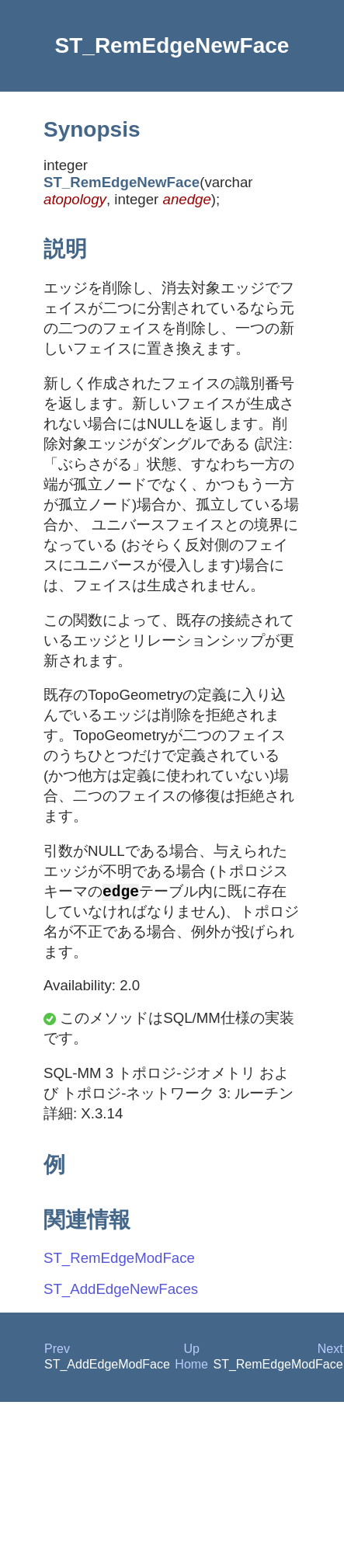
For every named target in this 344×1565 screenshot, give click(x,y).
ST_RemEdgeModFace (119, 1259)
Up (191, 1350)
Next (330, 1350)
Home (191, 1365)
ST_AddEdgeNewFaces (120, 1290)
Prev (57, 1350)
